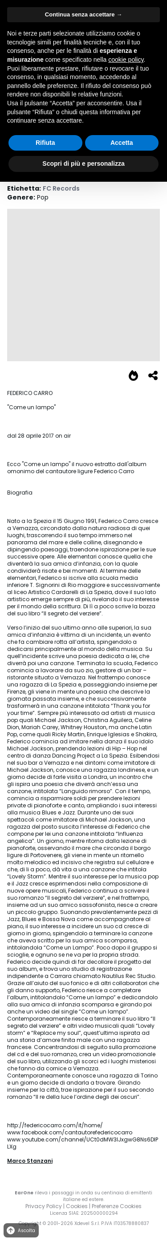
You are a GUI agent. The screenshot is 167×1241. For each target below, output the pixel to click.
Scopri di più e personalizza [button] (83, 163)
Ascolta (20, 1230)
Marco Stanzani (30, 1161)
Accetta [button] (121, 142)
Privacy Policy (43, 1206)
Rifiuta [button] (45, 142)
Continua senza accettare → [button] (83, 14)
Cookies (77, 1206)
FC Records (61, 188)
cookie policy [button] (125, 59)
